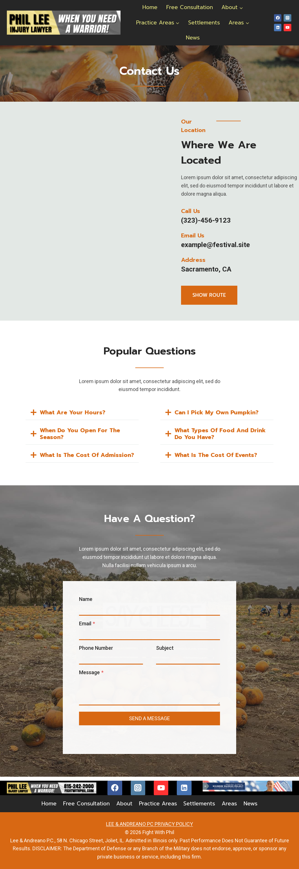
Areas (229, 804)
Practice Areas (158, 804)
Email (88, 627)
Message (92, 675)
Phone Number (97, 651)
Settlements (204, 22)
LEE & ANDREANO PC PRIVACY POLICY (149, 824)
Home (149, 7)
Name (86, 602)
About (124, 804)
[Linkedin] (277, 27)
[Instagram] (287, 18)
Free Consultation (189, 7)
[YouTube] (287, 27)
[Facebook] (277, 18)
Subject (165, 651)
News (193, 38)
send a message (149, 721)
